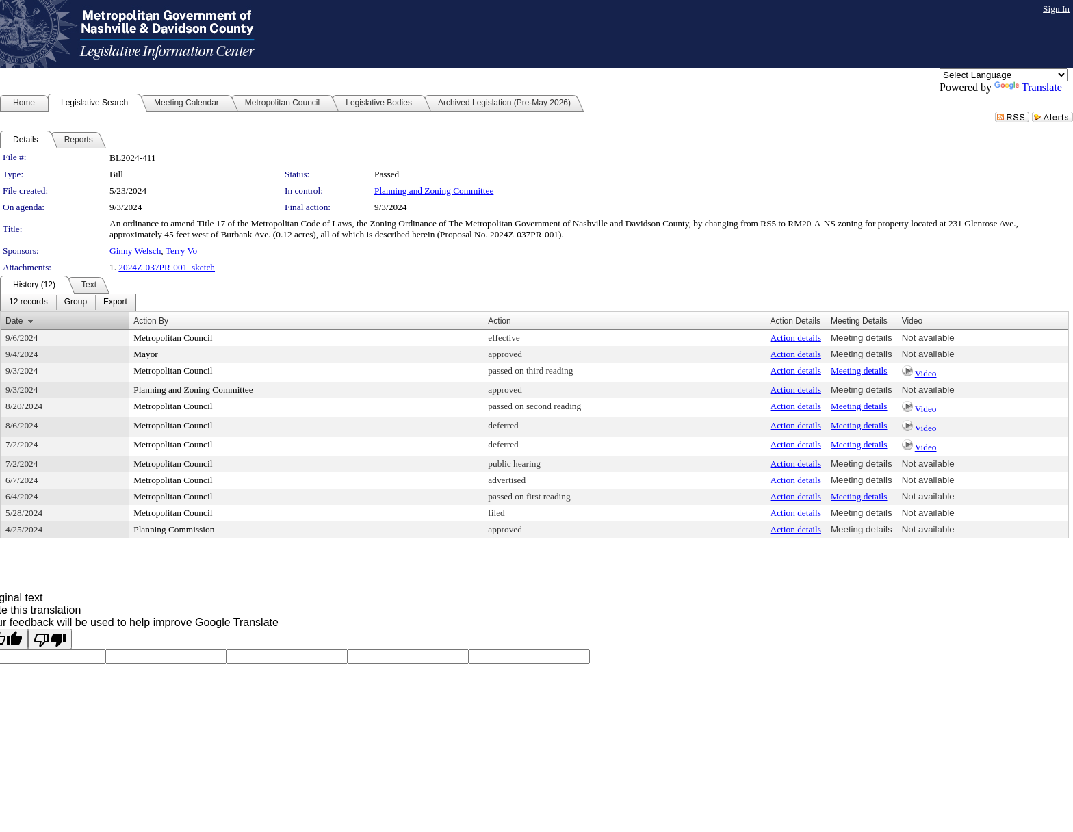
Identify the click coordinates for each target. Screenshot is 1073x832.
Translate (1028, 87)
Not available (928, 338)
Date (14, 321)
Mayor (145, 354)
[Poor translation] (50, 639)
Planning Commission (173, 529)
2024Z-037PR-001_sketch (166, 267)
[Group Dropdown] (75, 302)
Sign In (1056, 8)
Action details (796, 338)
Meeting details (861, 338)
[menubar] (68, 302)
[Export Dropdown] (115, 302)
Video (926, 373)
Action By (150, 321)
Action (499, 321)
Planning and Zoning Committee (433, 190)
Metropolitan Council (172, 338)
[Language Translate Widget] (1004, 74)
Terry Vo (181, 251)
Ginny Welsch (135, 251)
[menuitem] (28, 302)
